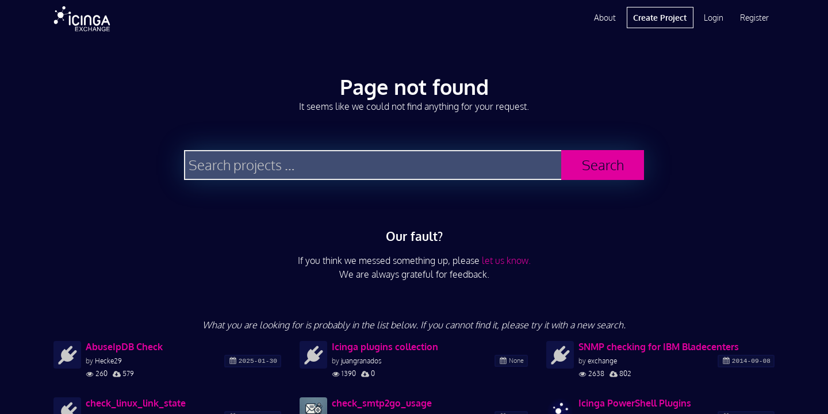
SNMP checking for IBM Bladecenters (658, 346)
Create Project (660, 17)
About (605, 17)
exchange (602, 360)
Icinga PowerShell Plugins (634, 403)
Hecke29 (108, 360)
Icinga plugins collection (385, 346)
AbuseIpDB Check (124, 346)
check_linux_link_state (136, 403)
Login (713, 17)
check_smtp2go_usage (382, 403)
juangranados (361, 360)
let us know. (506, 260)
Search (603, 165)
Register (754, 17)
